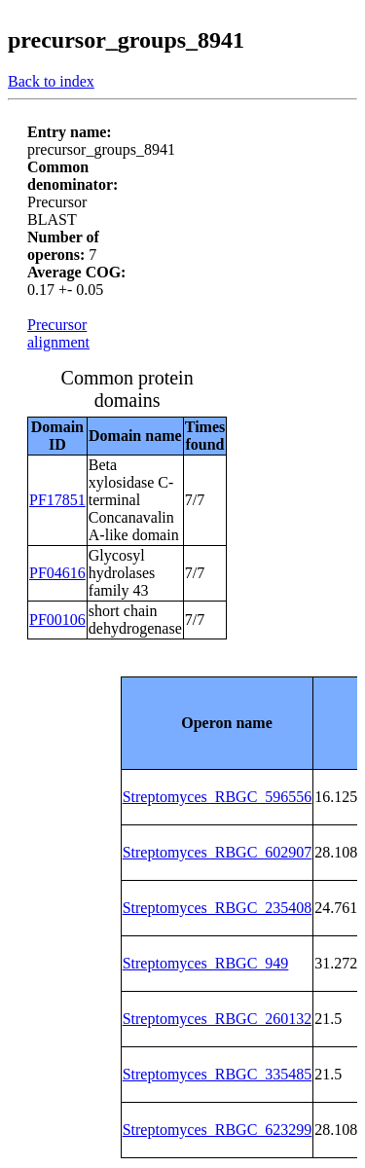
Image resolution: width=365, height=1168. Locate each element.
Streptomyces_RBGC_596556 (217, 796)
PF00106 (57, 619)
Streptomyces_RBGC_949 (206, 963)
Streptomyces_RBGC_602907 (217, 852)
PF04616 (57, 573)
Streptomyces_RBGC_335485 (217, 1074)
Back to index (51, 81)
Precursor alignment (58, 333)
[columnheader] (217, 722)
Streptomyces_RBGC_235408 (217, 907)
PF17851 (57, 500)
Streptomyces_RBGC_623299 (217, 1129)
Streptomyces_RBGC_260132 (217, 1018)
